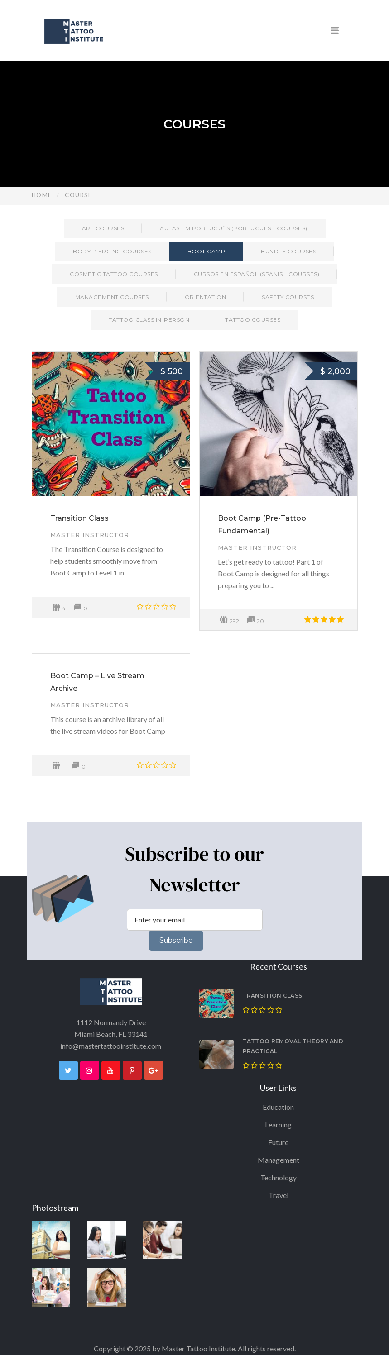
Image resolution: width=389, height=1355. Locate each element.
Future (278, 1142)
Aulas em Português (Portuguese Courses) (233, 228)
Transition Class (79, 518)
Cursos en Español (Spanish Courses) (257, 274)
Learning (278, 1124)
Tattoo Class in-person (149, 319)
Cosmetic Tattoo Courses (114, 274)
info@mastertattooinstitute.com (110, 1045)
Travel (278, 1195)
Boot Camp (206, 251)
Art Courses (103, 228)
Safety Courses (288, 297)
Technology (278, 1177)
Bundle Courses (288, 251)
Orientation (205, 297)
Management (278, 1159)
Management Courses (112, 297)
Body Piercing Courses (112, 251)
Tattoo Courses (252, 319)
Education (278, 1107)
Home (42, 195)
